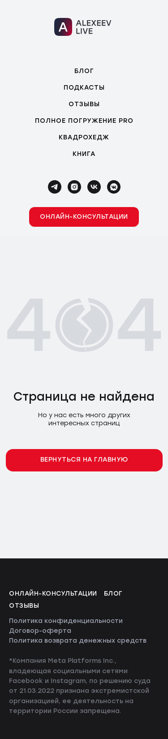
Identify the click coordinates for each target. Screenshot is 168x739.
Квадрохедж (84, 137)
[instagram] (74, 187)
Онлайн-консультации (53, 593)
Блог (84, 71)
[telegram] (54, 187)
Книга (84, 154)
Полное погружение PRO (84, 121)
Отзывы (84, 104)
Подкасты (84, 87)
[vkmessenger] (114, 187)
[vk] (94, 187)
